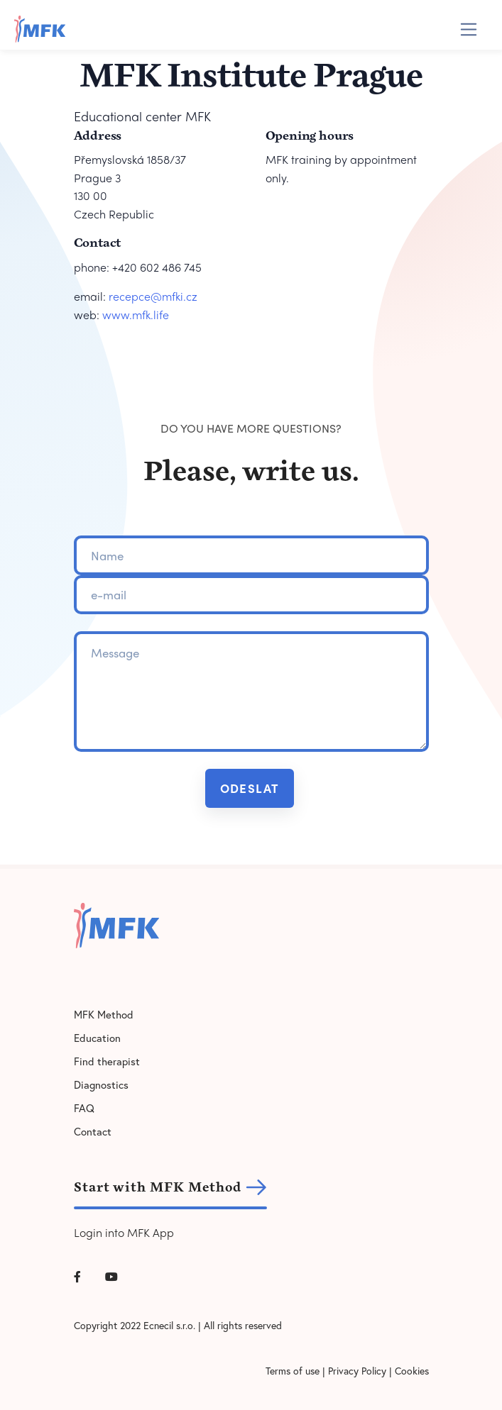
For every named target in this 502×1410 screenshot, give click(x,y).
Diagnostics (101, 1084)
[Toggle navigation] (469, 29)
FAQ (84, 1108)
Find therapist (107, 1061)
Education (97, 1038)
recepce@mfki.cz (153, 296)
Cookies (412, 1370)
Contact (92, 1131)
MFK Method (103, 1014)
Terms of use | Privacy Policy (326, 1370)
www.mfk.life (135, 314)
